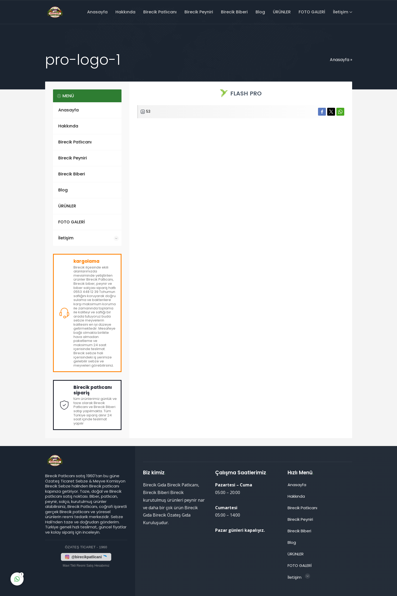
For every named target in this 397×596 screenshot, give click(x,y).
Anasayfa (339, 60)
